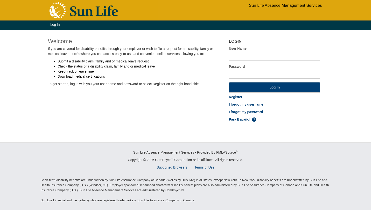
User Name (237, 48)
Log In (55, 25)
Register (235, 97)
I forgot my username (246, 104)
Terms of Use (204, 167)
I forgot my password (246, 112)
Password (237, 66)
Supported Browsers (172, 167)
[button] (274, 87)
